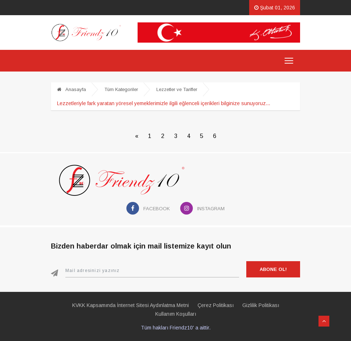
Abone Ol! (273, 269)
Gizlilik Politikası (260, 305)
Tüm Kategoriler (121, 89)
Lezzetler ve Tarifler (176, 89)
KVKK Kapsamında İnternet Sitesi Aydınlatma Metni (130, 305)
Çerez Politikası (216, 305)
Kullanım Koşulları (175, 314)
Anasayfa (71, 89)
